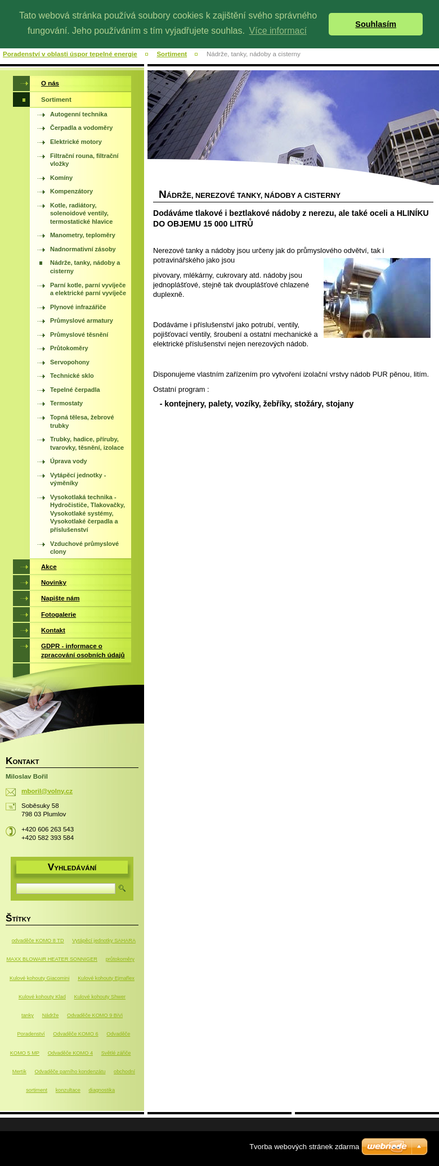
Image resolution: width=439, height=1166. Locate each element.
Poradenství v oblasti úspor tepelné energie (70, 54)
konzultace (68, 1090)
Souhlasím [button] (375, 24)
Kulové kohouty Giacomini (39, 978)
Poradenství (30, 1034)
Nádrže (50, 1015)
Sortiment (171, 54)
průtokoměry (120, 959)
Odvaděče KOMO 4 (70, 1053)
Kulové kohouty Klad (42, 997)
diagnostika (101, 1090)
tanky (27, 1015)
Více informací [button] (278, 30)
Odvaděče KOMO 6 (75, 1034)
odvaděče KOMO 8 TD (38, 940)
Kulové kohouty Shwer (100, 997)
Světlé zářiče (116, 1053)
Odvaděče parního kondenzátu (70, 1071)
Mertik (19, 1071)
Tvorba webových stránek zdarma (304, 1146)
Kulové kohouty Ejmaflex (106, 978)
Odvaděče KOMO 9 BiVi (95, 1015)
